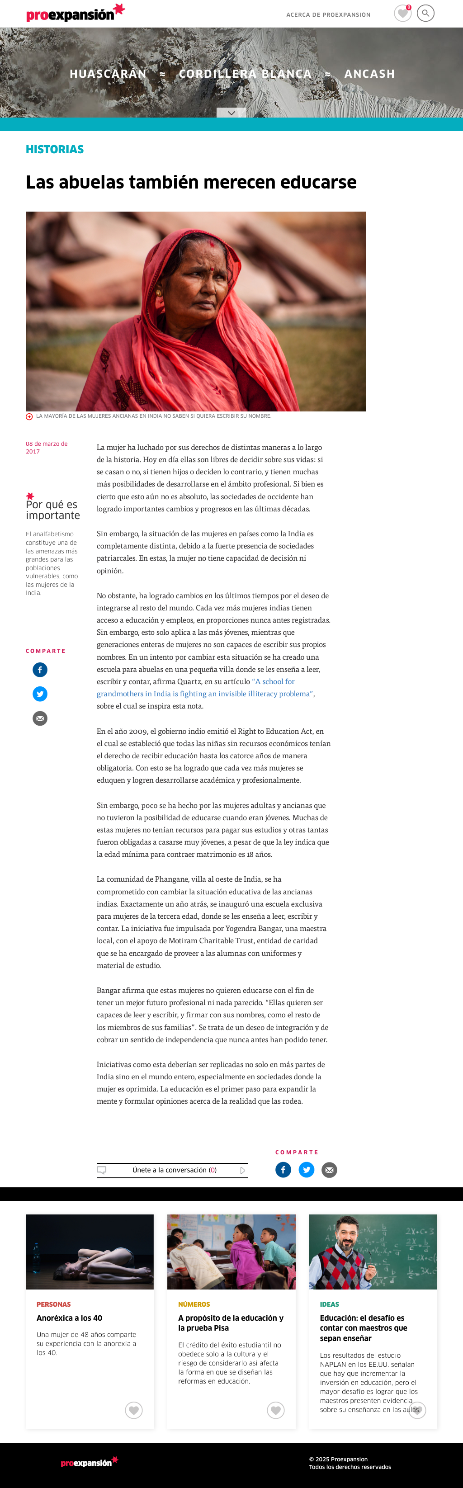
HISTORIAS (55, 150)
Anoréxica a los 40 (69, 1319)
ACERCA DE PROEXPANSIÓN (328, 15)
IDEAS (329, 1305)
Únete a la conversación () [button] (174, 1170)
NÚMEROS (194, 1305)
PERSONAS (54, 1305)
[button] (40, 718)
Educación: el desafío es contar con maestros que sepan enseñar (363, 1329)
